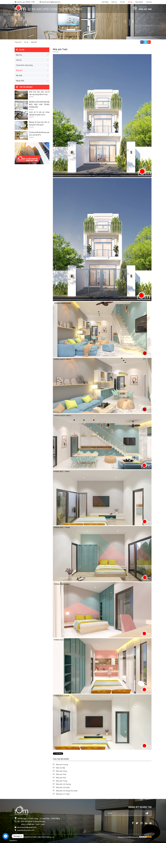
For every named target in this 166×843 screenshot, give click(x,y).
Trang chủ (18, 42)
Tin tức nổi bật (26, 87)
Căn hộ (19, 60)
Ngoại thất (20, 81)
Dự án (26, 42)
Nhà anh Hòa (61, 778)
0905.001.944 (145, 9)
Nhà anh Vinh (61, 774)
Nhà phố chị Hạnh (63, 787)
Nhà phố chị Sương (63, 784)
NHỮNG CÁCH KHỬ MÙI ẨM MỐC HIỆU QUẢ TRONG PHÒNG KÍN (39, 104)
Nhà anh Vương (62, 765)
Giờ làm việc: (26, 2)
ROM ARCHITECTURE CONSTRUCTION (55, 9)
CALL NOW (143, 7)
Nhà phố (34, 42)
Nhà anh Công (61, 771)
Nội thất (19, 75)
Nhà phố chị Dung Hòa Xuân (67, 791)
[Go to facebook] (6, 836)
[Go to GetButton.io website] (13, 840)
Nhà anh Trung (61, 781)
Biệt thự (19, 55)
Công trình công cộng (24, 65)
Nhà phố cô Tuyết (63, 794)
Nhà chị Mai (60, 768)
